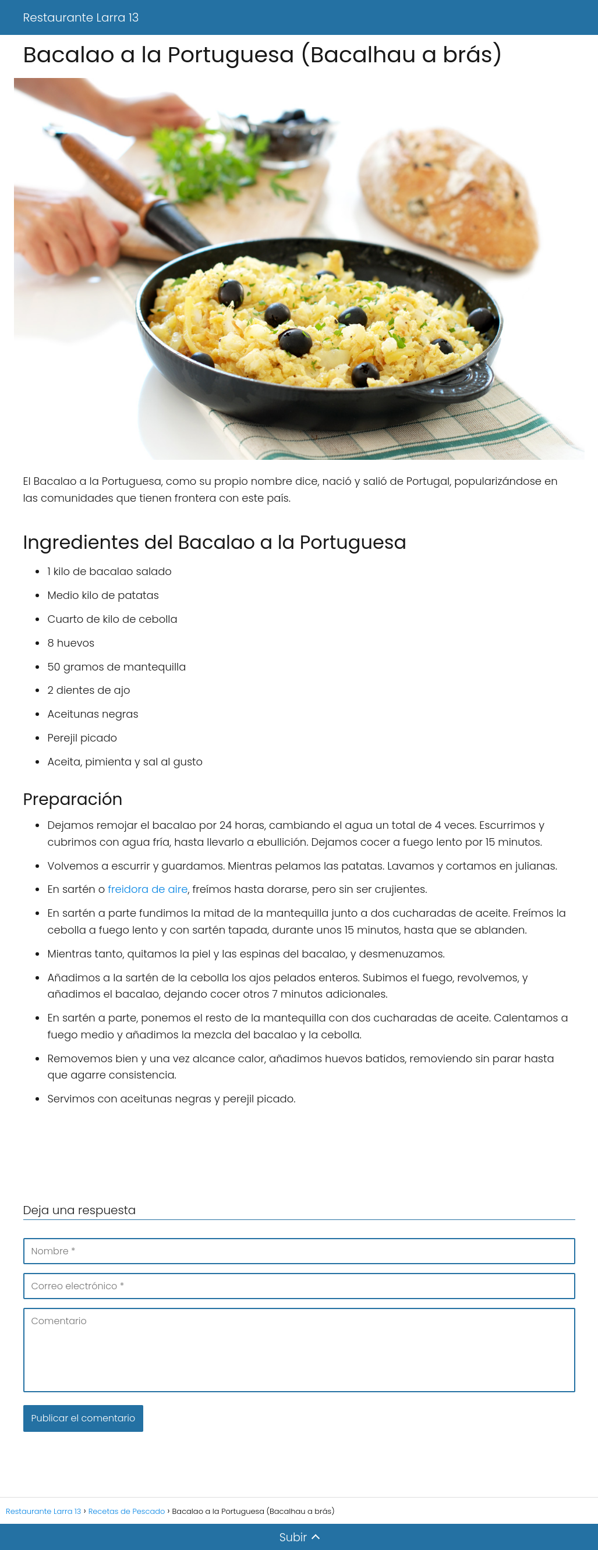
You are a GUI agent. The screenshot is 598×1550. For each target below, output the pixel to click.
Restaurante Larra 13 (81, 17)
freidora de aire (147, 889)
